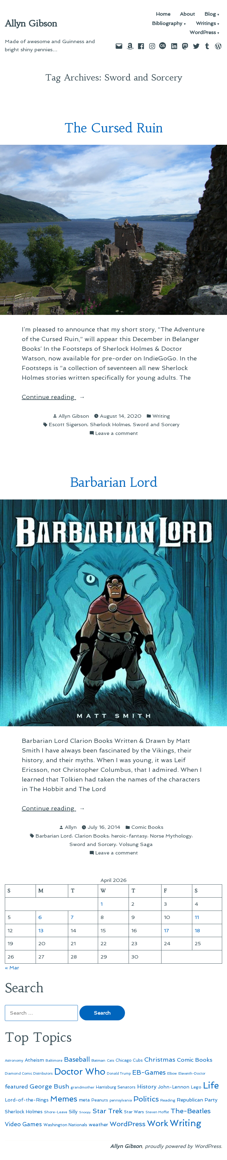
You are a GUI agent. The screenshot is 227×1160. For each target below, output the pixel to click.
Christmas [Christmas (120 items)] (159, 1059)
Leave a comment (116, 433)
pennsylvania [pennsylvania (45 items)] (121, 1100)
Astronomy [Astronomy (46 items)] (14, 1060)
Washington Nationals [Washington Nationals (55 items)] (65, 1124)
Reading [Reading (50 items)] (167, 1100)
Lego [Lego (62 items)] (196, 1086)
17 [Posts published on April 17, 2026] (166, 930)
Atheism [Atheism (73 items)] (34, 1060)
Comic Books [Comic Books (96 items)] (194, 1060)
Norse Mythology (171, 836)
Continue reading (59, 397)
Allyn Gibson (31, 23)
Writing (161, 416)
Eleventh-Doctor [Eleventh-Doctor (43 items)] (192, 1074)
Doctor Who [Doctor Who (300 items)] (79, 1072)
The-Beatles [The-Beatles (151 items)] (191, 1111)
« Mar (12, 968)
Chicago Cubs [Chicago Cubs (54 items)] (129, 1060)
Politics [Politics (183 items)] (146, 1099)
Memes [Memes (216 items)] (63, 1098)
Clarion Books (92, 836)
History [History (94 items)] (146, 1086)
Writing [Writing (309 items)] (185, 1123)
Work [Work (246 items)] (157, 1123)
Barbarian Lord (113, 482)
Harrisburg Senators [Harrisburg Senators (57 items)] (116, 1087)
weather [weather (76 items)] (98, 1124)
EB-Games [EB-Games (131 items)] (149, 1072)
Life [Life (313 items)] (211, 1085)
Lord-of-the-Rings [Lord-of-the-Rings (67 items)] (27, 1100)
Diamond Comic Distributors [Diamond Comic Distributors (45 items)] (29, 1073)
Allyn (71, 827)
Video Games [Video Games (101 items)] (23, 1124)
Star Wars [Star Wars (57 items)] (134, 1111)
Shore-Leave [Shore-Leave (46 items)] (55, 1112)
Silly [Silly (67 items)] (73, 1111)
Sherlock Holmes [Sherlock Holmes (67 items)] (24, 1111)
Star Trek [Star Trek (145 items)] (107, 1111)
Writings (206, 23)
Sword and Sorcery (156, 424)
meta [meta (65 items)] (84, 1100)
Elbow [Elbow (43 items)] (172, 1074)
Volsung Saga (136, 844)
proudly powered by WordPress (183, 1146)
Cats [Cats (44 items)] (110, 1060)
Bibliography (167, 23)
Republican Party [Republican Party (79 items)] (197, 1100)
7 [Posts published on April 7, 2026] (72, 917)
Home (163, 14)
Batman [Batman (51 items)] (98, 1060)
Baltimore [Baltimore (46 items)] (54, 1060)
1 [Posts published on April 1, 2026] (102, 904)
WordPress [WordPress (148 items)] (127, 1124)
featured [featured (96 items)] (16, 1086)
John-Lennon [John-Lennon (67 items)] (173, 1087)
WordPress (203, 32)
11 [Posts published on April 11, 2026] (197, 917)
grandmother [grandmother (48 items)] (82, 1087)
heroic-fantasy (129, 836)
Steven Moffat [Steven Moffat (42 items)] (157, 1112)
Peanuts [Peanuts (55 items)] (99, 1100)
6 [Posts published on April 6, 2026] (40, 917)
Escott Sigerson (68, 424)
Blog (210, 14)
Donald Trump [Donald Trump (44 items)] (119, 1073)
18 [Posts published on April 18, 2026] (197, 930)
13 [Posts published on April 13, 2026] (40, 930)
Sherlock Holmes (110, 424)
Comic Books (147, 827)
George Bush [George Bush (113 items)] (49, 1086)
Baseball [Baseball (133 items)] (77, 1059)
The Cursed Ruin (113, 128)
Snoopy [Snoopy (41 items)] (85, 1112)
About (187, 14)
